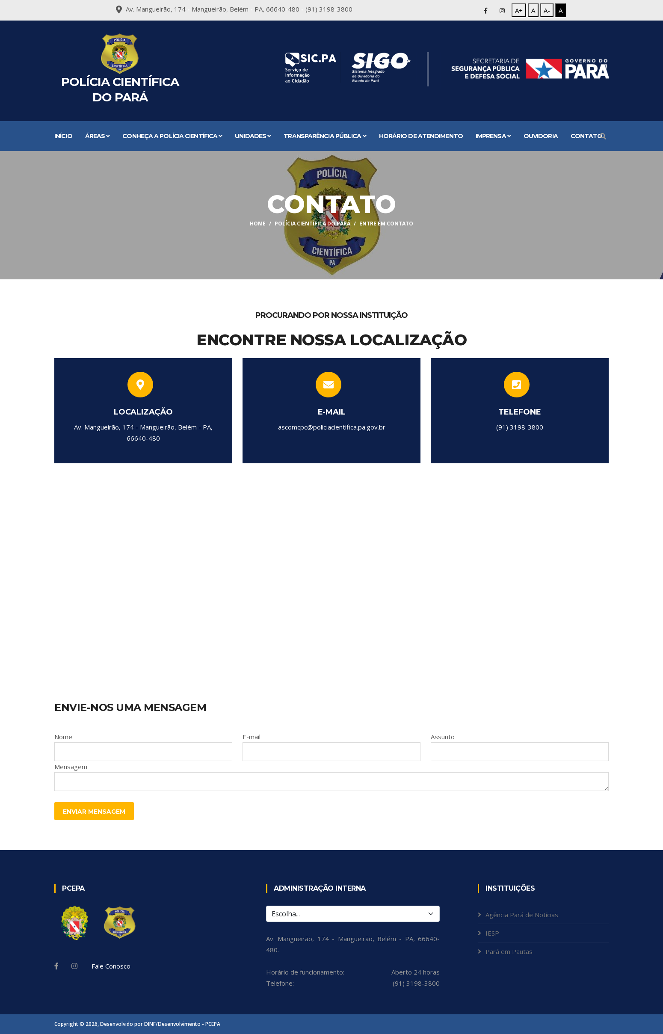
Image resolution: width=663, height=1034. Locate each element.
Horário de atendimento (421, 136)
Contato (587, 136)
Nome (63, 736)
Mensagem (70, 766)
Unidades (253, 136)
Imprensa (493, 136)
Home (258, 223)
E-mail (251, 736)
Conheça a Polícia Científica (172, 136)
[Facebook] (56, 966)
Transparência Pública (325, 136)
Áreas (97, 136)
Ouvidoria (541, 136)
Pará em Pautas (509, 951)
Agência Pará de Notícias (521, 914)
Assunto (443, 736)
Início (63, 136)
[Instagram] (74, 966)
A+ (519, 10)
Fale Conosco (111, 966)
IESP (492, 933)
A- (547, 10)
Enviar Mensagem (94, 811)
